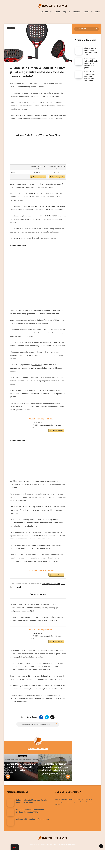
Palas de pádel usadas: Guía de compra (32, 819)
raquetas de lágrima (17, 355)
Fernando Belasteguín (48, 216)
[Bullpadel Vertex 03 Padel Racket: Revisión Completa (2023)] (10, 812)
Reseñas (76, 12)
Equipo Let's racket (38, 748)
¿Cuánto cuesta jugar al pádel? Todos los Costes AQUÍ (90, 51)
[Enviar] (96, 28)
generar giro (36, 365)
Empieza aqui (46, 12)
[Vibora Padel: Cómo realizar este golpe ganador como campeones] (78, 74)
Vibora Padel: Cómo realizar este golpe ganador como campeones (89, 76)
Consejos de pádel (62, 12)
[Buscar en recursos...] (86, 29)
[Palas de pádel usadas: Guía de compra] (10, 822)
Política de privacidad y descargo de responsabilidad (60, 844)
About (86, 12)
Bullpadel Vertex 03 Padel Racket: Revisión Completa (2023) (30, 811)
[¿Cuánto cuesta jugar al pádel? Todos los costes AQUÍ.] (78, 51)
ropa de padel (33, 238)
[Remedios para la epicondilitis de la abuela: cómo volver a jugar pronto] (78, 61)
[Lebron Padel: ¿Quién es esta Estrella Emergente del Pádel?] (10, 803)
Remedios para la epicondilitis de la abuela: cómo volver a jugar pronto (91, 63)
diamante (38, 535)
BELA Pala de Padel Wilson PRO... (42, 570)
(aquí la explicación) (44, 206)
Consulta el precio (39, 177)
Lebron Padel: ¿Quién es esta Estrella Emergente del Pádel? (31, 801)
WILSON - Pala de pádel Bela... (41, 419)
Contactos (95, 12)
